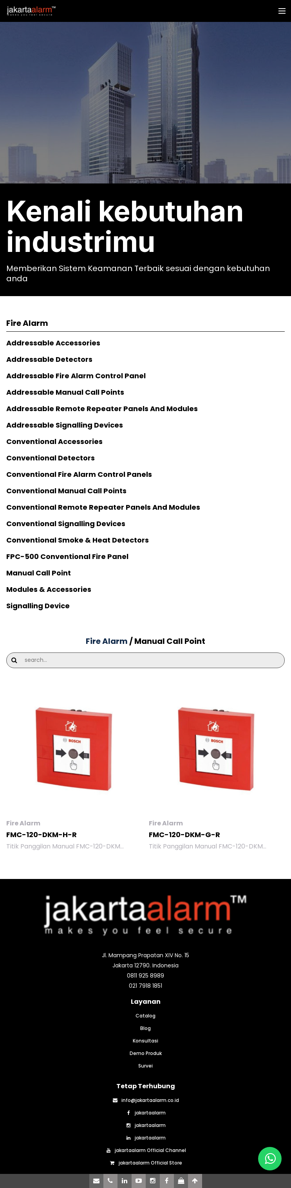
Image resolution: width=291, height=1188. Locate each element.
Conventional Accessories (54, 441)
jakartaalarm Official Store (145, 1163)
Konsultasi (145, 1041)
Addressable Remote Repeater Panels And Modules (102, 408)
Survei (145, 1066)
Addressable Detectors (49, 359)
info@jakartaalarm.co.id (145, 1100)
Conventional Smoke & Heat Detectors (77, 540)
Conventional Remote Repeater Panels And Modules (103, 507)
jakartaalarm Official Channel (145, 1150)
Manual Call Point (38, 573)
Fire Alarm (107, 641)
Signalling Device (38, 606)
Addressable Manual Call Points (65, 392)
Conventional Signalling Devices (65, 523)
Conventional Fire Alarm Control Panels (79, 474)
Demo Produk (146, 1053)
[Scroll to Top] (195, 1181)
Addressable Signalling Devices (64, 425)
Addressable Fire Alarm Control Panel (76, 376)
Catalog (145, 1016)
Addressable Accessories (53, 343)
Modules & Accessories (48, 589)
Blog (145, 1028)
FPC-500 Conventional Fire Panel (67, 556)
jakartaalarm (145, 1113)
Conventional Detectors (50, 458)
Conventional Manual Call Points (66, 491)
